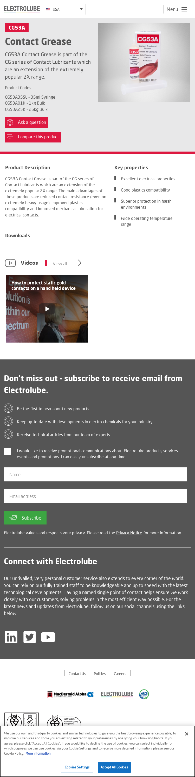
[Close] (186, 734)
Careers (120, 673)
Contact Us (77, 673)
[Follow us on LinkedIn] (11, 637)
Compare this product (33, 137)
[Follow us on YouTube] (48, 637)
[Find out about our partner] (71, 694)
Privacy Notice (129, 532)
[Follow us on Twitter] (29, 637)
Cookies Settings (77, 767)
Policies (100, 673)
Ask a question (26, 122)
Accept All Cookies (114, 767)
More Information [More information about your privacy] (37, 753)
